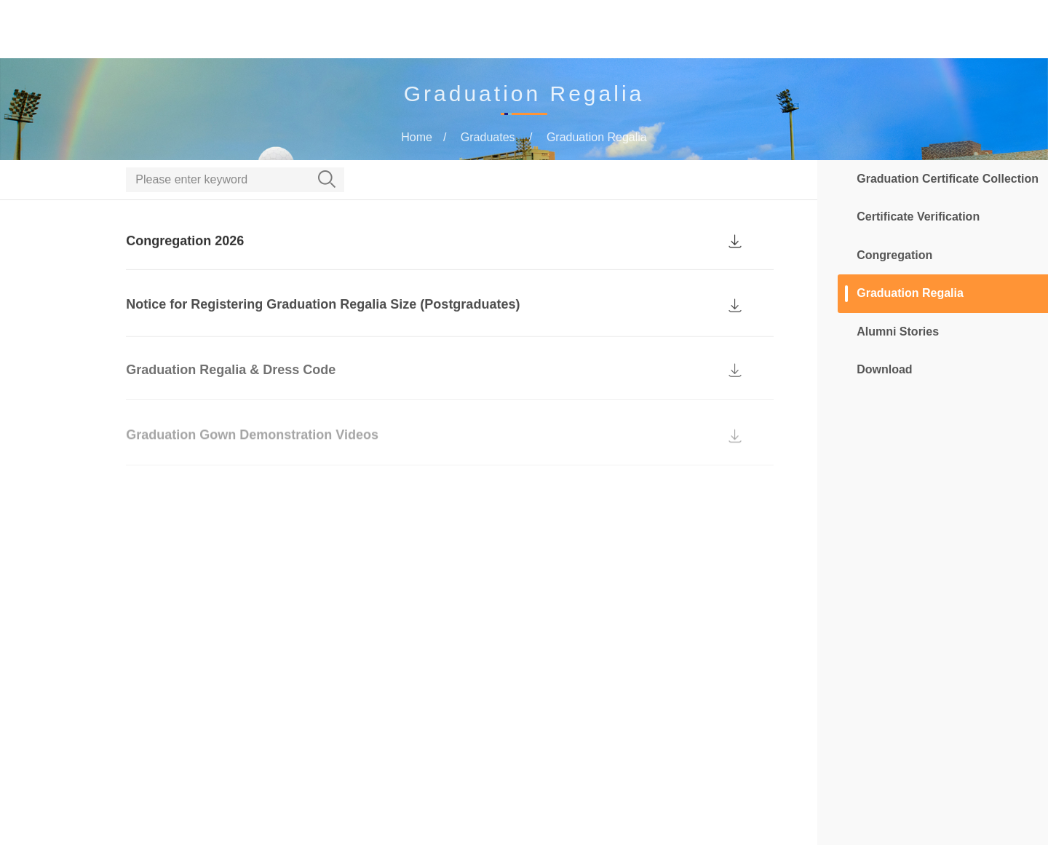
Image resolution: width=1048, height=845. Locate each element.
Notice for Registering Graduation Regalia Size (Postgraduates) (323, 319)
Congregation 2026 (185, 252)
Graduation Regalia (597, 137)
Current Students (603, 30)
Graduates (698, 30)
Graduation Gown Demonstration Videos (252, 447)
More (810, 30)
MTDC (762, 30)
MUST (1003, 30)
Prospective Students (477, 30)
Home (383, 30)
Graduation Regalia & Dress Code (231, 384)
